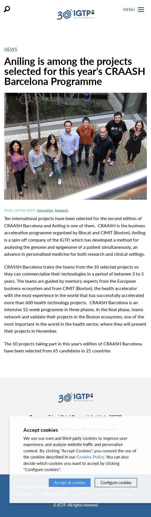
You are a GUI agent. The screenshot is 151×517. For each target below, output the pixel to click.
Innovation (45, 210)
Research (61, 210)
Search (7, 9)
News (10, 49)
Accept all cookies (69, 482)
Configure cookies (116, 482)
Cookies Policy (90, 456)
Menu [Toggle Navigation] (133, 9)
